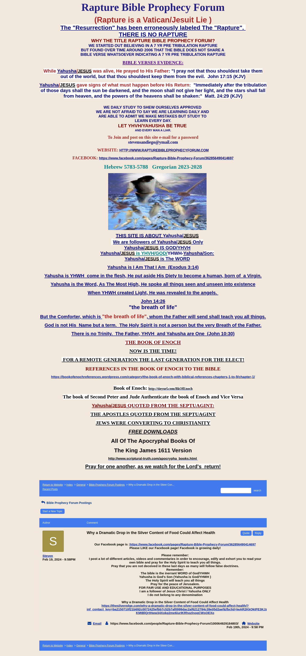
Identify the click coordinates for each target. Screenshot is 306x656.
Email (97, 623)
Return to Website (52, 484)
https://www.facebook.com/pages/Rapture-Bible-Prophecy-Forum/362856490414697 (193, 544)
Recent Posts (50, 489)
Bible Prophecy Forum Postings (107, 484)
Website (253, 623)
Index (70, 484)
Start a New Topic (52, 511)
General (80, 484)
